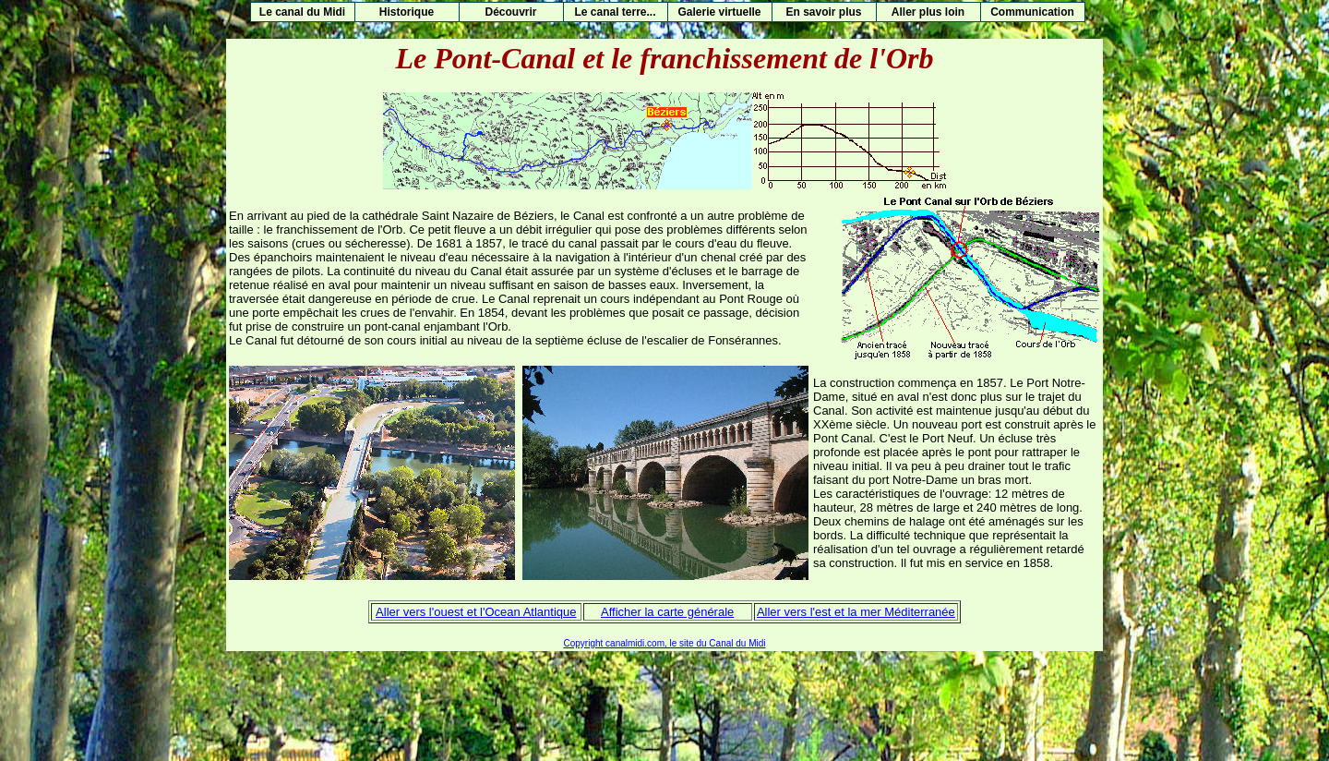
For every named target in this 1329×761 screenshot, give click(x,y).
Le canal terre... (614, 12)
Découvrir (510, 12)
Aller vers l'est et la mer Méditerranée (856, 612)
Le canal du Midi (302, 12)
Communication (1032, 12)
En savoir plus (823, 12)
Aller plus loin (928, 12)
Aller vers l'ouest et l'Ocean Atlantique (476, 612)
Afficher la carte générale (667, 612)
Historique (406, 12)
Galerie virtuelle (718, 12)
